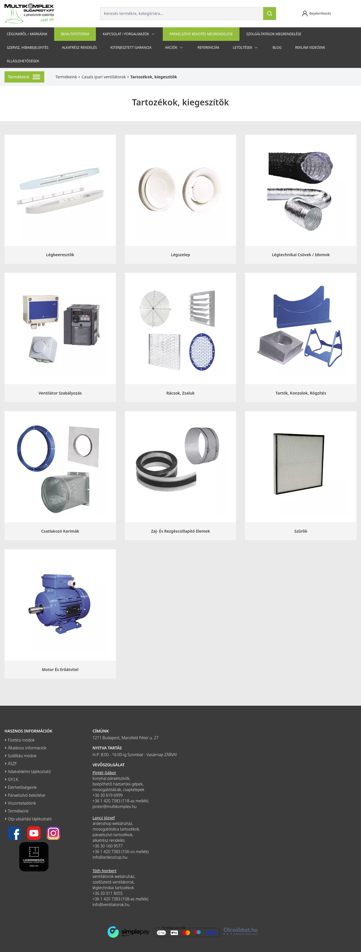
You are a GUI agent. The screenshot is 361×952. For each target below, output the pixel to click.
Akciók (174, 47)
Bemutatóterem (75, 34)
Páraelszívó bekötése (26, 795)
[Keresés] (269, 13)
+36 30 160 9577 (108, 846)
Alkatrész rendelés (79, 47)
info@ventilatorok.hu (111, 904)
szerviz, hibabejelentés (28, 47)
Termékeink (66, 76)
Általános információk (27, 747)
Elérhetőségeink (22, 787)
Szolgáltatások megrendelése (273, 34)
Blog (276, 47)
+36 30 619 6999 (108, 795)
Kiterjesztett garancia (130, 47)
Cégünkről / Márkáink (27, 34)
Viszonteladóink (22, 803)
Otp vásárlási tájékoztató (30, 819)
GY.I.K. (13, 779)
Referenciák (208, 47)
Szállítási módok (22, 755)
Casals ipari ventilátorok (104, 76)
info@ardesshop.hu (110, 857)
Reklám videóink (310, 47)
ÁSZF (12, 763)
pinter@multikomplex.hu (115, 806)
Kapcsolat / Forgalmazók (129, 34)
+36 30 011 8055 (108, 893)
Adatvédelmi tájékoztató (29, 771)
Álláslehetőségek (23, 61)
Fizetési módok (21, 740)
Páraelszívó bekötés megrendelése (201, 34)
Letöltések (246, 47)
